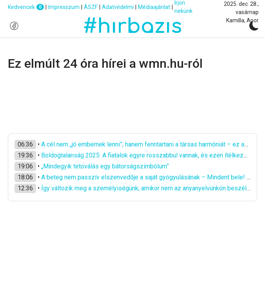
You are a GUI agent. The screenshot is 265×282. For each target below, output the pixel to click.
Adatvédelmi (118, 7)
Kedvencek (26, 7)
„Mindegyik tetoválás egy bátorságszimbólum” (105, 166)
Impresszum (64, 7)
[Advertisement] (132, 102)
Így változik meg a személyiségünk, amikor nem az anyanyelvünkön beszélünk (148, 188)
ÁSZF (91, 7)
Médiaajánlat (154, 7)
